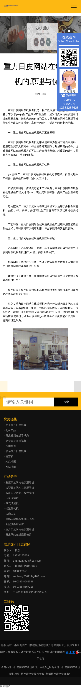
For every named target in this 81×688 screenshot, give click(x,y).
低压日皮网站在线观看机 (20, 492)
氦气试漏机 (12, 503)
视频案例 (11, 445)
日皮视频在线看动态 (17, 435)
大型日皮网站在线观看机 (20, 487)
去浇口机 (11, 513)
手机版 (40, 658)
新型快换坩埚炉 (15, 524)
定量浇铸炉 (12, 498)
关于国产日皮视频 (16, 425)
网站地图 (11, 466)
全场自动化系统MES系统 (20, 518)
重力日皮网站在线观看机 (20, 529)
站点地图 (11, 461)
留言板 (9, 456)
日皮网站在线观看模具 (19, 534)
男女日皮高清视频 (16, 440)
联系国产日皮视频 (16, 451)
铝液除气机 (12, 508)
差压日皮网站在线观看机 (20, 482)
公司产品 (11, 430)
